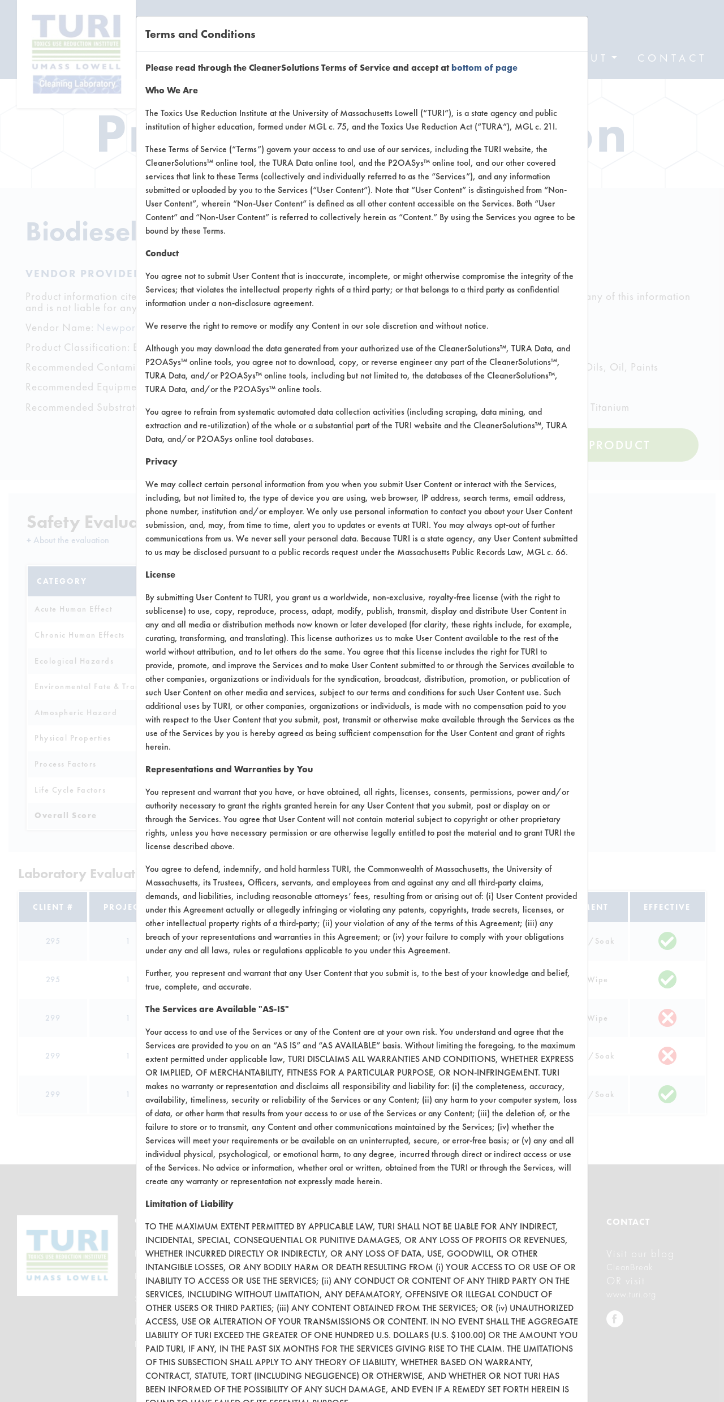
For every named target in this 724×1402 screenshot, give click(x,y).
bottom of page (484, 68)
